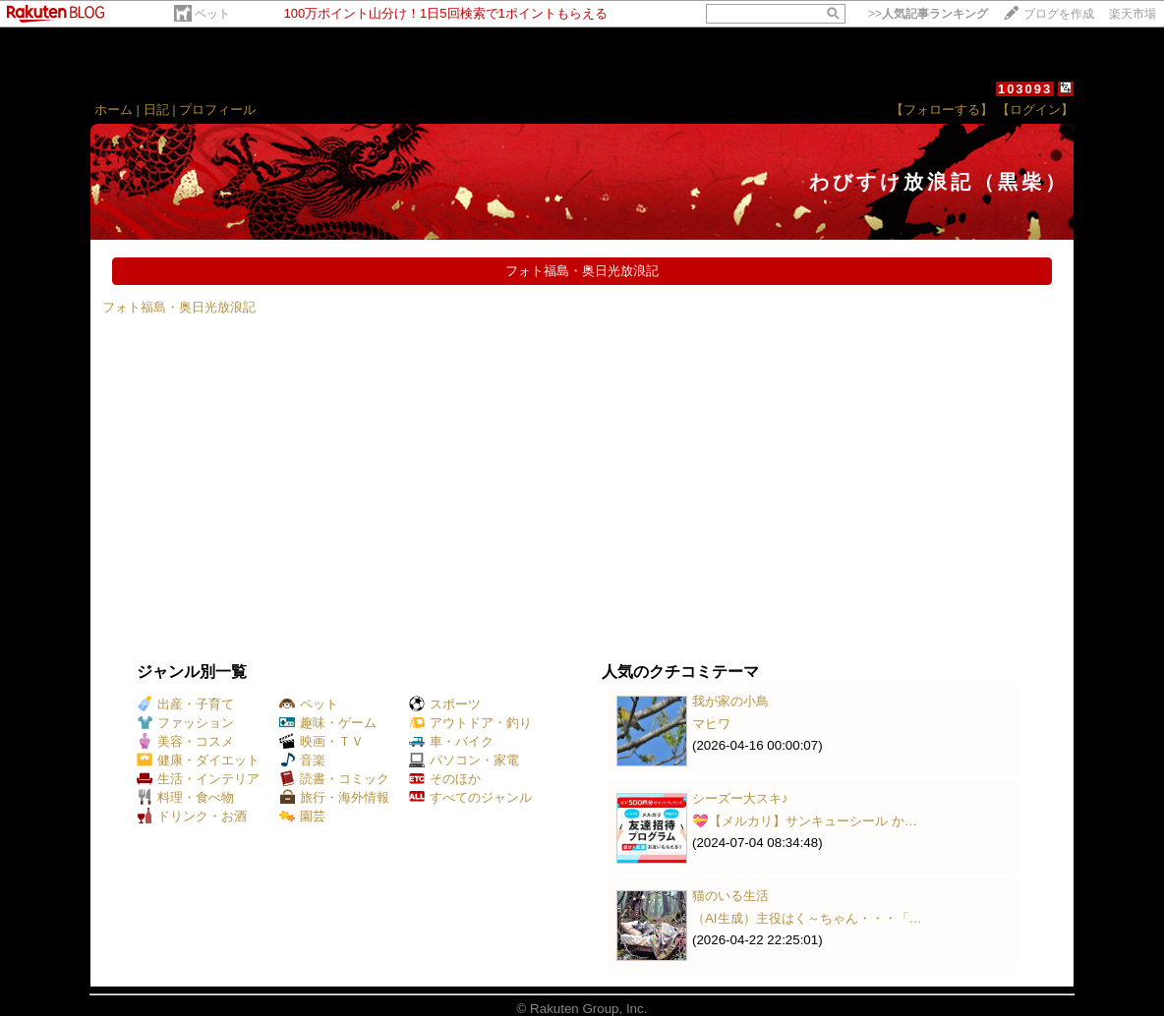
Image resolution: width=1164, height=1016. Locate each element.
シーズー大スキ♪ (740, 798)
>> (928, 14)
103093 (1025, 89)
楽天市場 (1132, 14)
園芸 (302, 816)
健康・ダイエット (198, 760)
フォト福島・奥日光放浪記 (179, 307)
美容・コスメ (185, 741)
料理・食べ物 (185, 797)
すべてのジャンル (470, 797)
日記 (156, 109)
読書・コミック (334, 778)
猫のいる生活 (730, 895)
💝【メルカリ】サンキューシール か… (804, 821)
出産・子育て (185, 704)
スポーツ (445, 704)
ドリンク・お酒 (192, 816)
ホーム (113, 109)
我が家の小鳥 (730, 701)
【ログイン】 (1035, 109)
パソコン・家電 (464, 760)
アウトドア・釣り (470, 722)
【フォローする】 (942, 109)
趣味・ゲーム (328, 722)
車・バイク (451, 741)
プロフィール (217, 109)
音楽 (302, 760)
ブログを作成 (1058, 14)
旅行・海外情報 (334, 797)
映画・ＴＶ (321, 741)
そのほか (445, 778)
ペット (212, 14)
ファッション (185, 722)
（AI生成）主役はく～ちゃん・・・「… (807, 918)
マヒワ (711, 723)
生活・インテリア (198, 778)
